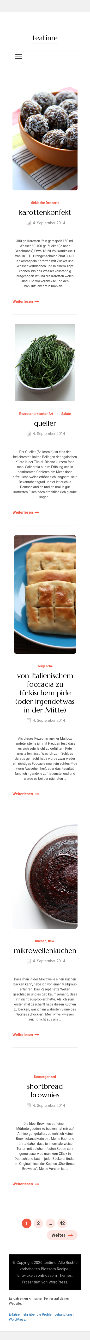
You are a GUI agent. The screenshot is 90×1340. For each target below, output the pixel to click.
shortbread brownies (45, 1090)
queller (45, 423)
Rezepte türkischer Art (36, 414)
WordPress (57, 1282)
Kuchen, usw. (45, 941)
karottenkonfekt (45, 212)
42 (63, 1222)
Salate (66, 414)
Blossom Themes (57, 1275)
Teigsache (45, 666)
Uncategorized (45, 1077)
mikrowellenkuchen (45, 950)
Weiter (59, 1235)
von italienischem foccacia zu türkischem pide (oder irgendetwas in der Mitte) (45, 692)
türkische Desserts (45, 203)
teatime (45, 37)
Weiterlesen (22, 301)
